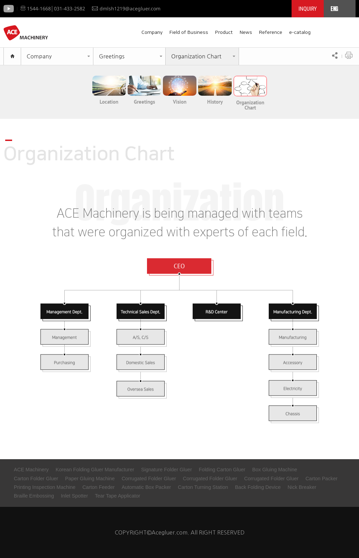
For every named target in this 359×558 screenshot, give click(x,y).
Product (224, 32)
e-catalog (300, 32)
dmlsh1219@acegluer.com (126, 8)
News (246, 32)
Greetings (112, 56)
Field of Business (188, 32)
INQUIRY (307, 9)
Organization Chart (196, 56)
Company (152, 32)
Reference (270, 32)
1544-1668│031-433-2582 (53, 8)
